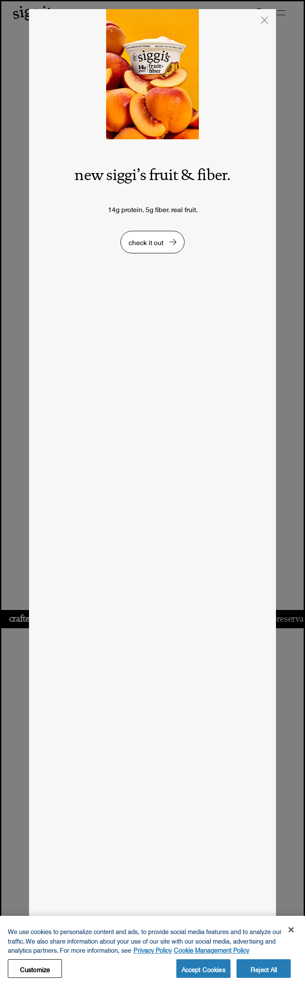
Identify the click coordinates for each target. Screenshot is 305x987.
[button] (265, 21)
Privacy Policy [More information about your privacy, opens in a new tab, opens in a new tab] (152, 953)
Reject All (263, 972)
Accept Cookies (203, 972)
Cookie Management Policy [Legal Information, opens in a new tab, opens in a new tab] (211, 953)
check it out (147, 241)
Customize (35, 972)
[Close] (291, 934)
